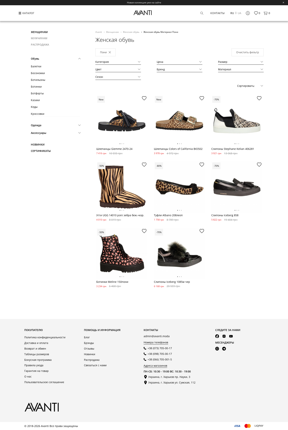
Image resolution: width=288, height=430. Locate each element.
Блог (87, 337)
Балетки (36, 66)
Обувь (35, 58)
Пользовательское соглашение (44, 382)
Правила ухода (33, 365)
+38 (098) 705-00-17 (160, 354)
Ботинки (36, 86)
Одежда (36, 125)
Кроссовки (37, 114)
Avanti (98, 31)
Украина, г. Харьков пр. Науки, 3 (169, 377)
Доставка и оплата (36, 343)
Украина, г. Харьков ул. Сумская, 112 (171, 382)
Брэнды (89, 343)
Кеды (34, 107)
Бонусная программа (38, 360)
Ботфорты (37, 93)
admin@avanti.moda (157, 336)
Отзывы (89, 348)
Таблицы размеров (36, 354)
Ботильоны (38, 80)
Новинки (38, 144)
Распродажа (91, 360)
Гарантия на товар (36, 371)
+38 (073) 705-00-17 (160, 348)
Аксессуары (38, 133)
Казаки (35, 100)
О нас (28, 376)
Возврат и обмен (35, 348)
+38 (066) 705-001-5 (160, 359)
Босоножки (38, 73)
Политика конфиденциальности (44, 337)
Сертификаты (41, 151)
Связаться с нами (95, 365)
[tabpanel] (121, 120)
